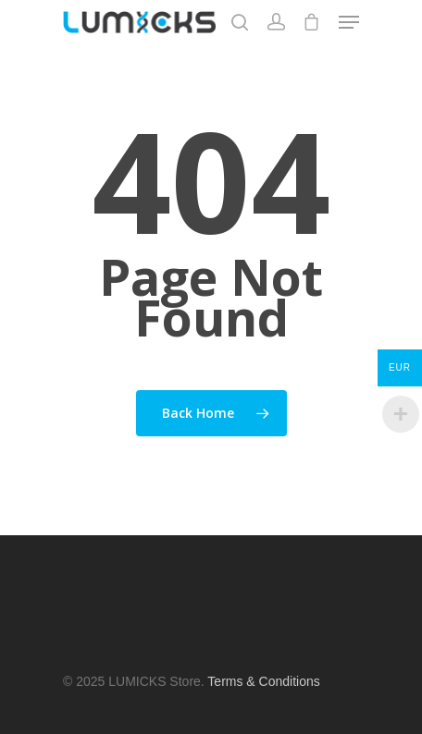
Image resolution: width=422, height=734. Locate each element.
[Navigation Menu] (349, 22)
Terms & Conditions (263, 681)
